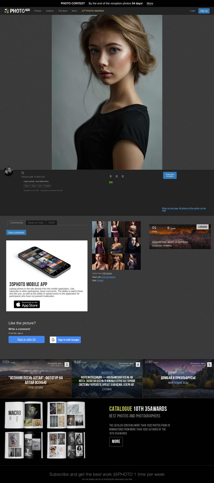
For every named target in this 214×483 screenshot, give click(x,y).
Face (33, 186)
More (116, 441)
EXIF (52, 222)
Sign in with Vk (26, 339)
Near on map (35, 222)
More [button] (74, 11)
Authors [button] (50, 11)
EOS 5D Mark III (108, 277)
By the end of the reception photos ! (107, 3)
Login (192, 10)
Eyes (27, 186)
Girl (40, 186)
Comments (16, 222)
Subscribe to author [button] (170, 175)
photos (107, 273)
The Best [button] (62, 11)
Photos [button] (37, 11)
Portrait (47, 186)
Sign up (204, 11)
